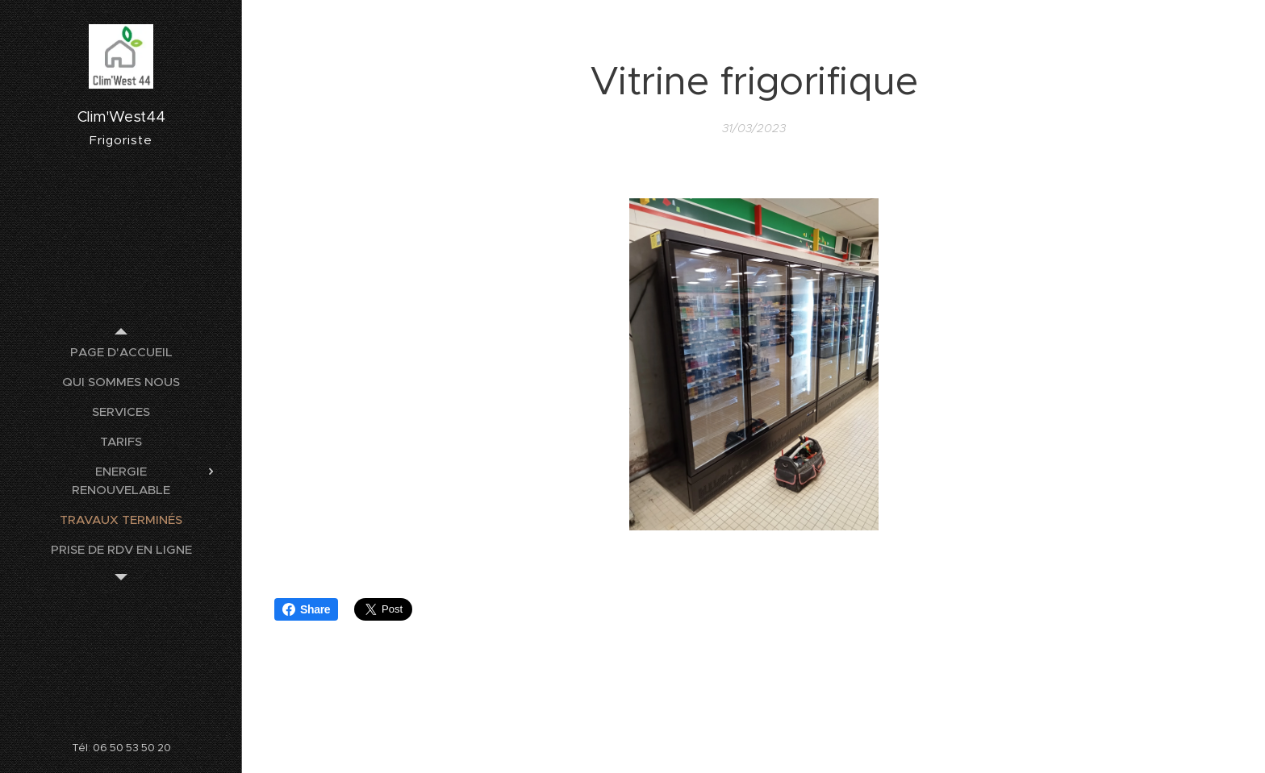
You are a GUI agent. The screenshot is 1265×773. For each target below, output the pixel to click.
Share (306, 609)
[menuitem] (121, 352)
